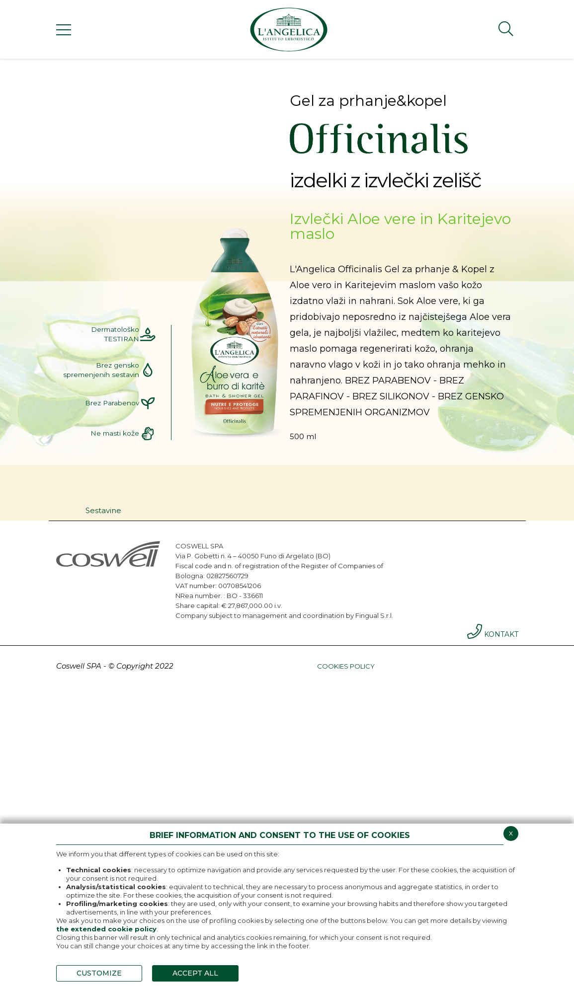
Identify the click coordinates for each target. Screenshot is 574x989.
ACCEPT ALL (195, 973)
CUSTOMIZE (99, 973)
